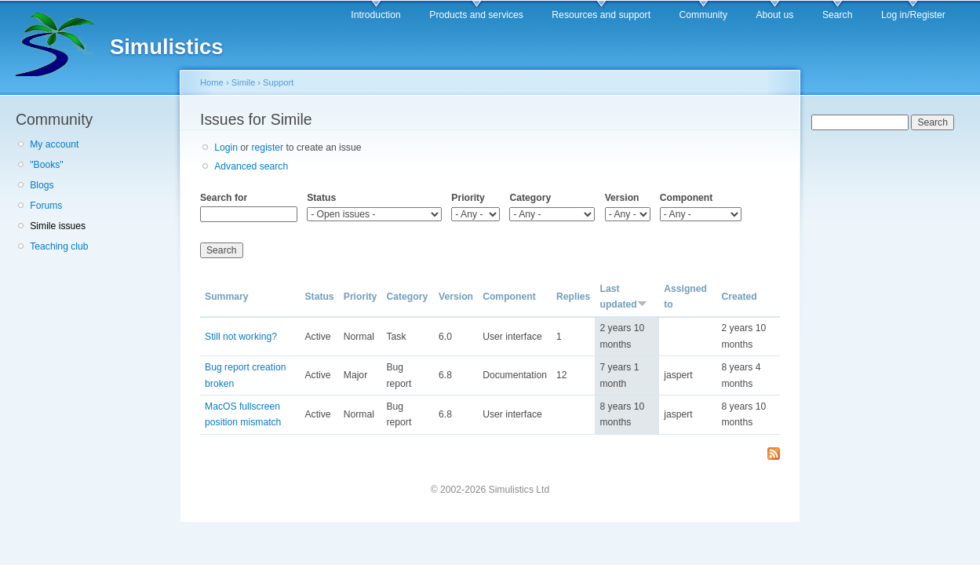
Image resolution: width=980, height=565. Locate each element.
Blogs (41, 185)
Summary (226, 296)
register (268, 147)
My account (54, 144)
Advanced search (251, 166)
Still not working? (241, 336)
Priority (468, 197)
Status (321, 197)
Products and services (476, 14)
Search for (223, 197)
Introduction (376, 14)
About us (774, 14)
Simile (243, 82)
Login (226, 147)
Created (738, 296)
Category (530, 197)
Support (278, 82)
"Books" (46, 164)
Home (212, 82)
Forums (46, 205)
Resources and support (601, 14)
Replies (573, 296)
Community (703, 14)
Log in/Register (913, 14)
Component (686, 197)
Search (837, 14)
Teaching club (59, 246)
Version (622, 197)
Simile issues (58, 226)
